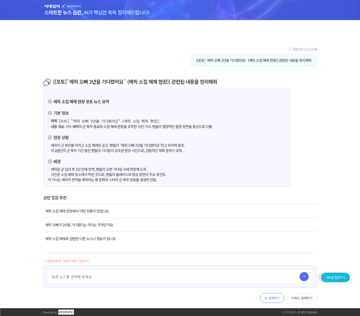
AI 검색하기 (272, 298)
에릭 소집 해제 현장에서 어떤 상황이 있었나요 (77, 210)
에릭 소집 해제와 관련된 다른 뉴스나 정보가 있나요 (80, 238)
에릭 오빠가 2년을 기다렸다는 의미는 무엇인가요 (79, 224)
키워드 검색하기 (301, 298)
